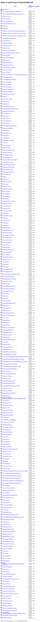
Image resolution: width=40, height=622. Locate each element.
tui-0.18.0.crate (5, 551)
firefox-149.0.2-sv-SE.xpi (7, 239)
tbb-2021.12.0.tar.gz (6, 521)
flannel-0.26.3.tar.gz (6, 247)
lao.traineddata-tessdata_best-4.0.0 (9, 303)
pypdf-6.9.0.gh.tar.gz (6, 444)
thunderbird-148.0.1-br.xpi (7, 534)
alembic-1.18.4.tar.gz (6, 60)
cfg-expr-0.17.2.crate (6, 145)
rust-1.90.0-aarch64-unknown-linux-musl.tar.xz (11, 483)
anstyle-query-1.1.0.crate (7, 69)
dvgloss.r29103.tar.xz (6, 196)
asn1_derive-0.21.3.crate (7, 81)
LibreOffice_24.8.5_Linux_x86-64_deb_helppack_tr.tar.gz (13, 30)
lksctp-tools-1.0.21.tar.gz (7, 334)
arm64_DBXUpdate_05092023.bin (9, 79)
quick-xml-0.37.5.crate (6, 451)
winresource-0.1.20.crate (7, 595)
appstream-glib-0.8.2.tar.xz (7, 77)
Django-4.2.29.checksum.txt (7, 21)
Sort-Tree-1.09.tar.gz (6, 47)
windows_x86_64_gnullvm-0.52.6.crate (10, 593)
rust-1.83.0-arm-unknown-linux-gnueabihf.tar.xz (11, 478)
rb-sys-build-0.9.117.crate (7, 456)
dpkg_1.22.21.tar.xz (6, 191)
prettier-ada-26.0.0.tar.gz (7, 424)
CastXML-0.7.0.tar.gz (6, 18)
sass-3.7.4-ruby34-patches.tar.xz (8, 487)
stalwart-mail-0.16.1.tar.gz (7, 512)
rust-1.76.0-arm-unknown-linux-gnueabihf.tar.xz (11, 473)
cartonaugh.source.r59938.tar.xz (8, 140)
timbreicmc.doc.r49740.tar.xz (7, 538)
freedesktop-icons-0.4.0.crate (7, 249)
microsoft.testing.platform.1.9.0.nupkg (9, 363)
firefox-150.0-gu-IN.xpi (6, 242)
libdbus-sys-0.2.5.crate (6, 308)
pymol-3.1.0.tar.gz (5, 439)
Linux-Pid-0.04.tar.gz (6, 40)
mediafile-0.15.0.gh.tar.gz (7, 349)
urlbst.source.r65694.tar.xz (7, 566)
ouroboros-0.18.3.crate (6, 402)
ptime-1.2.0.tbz (5, 436)
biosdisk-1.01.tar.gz (6, 118)
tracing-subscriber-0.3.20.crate (8, 543)
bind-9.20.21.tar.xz (5, 115)
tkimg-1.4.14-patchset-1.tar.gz (8, 541)
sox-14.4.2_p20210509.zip (7, 504)
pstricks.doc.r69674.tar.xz (7, 434)
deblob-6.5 (4, 176)
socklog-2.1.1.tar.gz (6, 502)
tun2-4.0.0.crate (5, 553)
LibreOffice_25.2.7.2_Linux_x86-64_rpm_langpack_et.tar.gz (14, 35)
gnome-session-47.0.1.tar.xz (7, 271)
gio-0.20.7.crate (5, 266)
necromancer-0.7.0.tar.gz (7, 376)
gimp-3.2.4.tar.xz (5, 264)
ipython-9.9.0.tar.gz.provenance (8, 288)
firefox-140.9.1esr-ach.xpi (7, 232)
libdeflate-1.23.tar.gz (6, 310)
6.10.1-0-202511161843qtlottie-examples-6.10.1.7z (12, 11)
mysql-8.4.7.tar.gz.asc (6, 371)
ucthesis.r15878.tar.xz (6, 555)
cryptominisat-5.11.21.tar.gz (7, 162)
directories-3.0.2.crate (6, 186)
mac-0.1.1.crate (5, 342)
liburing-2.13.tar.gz (6, 325)
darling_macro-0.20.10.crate (7, 169)
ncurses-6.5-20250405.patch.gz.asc (9, 373)
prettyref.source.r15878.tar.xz (8, 427)
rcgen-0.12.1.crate (5, 458)
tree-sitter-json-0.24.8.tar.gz (7, 548)
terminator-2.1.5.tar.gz (6, 524)
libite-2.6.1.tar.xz (5, 317)
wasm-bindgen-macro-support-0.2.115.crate (10, 578)
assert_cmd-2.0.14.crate (6, 84)
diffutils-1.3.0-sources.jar (7, 181)
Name (15, 6)
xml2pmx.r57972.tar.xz (6, 603)
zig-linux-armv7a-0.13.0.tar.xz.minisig (9, 615)
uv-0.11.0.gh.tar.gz (5, 571)
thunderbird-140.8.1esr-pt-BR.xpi (8, 531)
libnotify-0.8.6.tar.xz (6, 320)
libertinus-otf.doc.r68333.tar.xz (8, 312)
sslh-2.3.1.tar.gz (5, 509)
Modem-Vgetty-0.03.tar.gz (7, 43)
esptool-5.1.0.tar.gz (6, 220)
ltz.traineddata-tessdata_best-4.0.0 (8, 339)
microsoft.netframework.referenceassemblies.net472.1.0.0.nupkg (14, 361)
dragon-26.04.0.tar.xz (6, 193)
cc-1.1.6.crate (4, 142)
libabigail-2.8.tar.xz (6, 305)
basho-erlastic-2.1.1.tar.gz (7, 98)
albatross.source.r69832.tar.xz (8, 57)
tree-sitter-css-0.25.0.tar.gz (7, 546)
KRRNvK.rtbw (5, 28)
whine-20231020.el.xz (6, 583)
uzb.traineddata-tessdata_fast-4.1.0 (9, 574)
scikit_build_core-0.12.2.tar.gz (8, 490)
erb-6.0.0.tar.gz (5, 213)
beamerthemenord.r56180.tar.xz (8, 111)
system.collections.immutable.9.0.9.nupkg (10, 514)
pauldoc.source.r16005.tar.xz (7, 414)
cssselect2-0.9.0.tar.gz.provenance (8, 164)
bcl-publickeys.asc (5, 103)
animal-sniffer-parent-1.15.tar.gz (8, 67)
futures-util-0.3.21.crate (6, 259)
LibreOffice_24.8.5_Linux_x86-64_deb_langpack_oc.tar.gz (13, 33)
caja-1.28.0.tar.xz (5, 135)
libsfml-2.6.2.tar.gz (6, 322)
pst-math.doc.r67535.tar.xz (7, 431)
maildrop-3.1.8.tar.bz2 (6, 344)
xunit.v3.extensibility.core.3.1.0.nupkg (9, 610)
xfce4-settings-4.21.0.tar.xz (7, 600)
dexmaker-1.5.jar (5, 179)
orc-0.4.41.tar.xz (5, 400)
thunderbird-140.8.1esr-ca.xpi (8, 529)
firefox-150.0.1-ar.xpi (6, 244)
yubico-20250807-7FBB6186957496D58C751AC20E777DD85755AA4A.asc (13, 613)
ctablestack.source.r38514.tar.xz (8, 167)
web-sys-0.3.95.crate (6, 581)
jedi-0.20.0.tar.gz (5, 295)
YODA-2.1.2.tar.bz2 (6, 55)
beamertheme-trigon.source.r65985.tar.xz (10, 108)
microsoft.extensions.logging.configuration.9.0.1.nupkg (13, 359)
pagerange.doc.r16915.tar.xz (7, 405)
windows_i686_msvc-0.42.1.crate (8, 591)
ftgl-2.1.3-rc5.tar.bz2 (6, 254)
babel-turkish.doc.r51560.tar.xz (8, 89)
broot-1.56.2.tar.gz (5, 123)
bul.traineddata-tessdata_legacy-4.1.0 (9, 125)
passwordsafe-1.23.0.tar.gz (7, 412)
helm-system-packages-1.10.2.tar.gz (9, 278)
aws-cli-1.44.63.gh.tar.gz (7, 86)
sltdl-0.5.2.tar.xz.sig (6, 500)
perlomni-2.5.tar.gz (6, 417)
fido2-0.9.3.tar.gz (5, 225)
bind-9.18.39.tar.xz (5, 113)
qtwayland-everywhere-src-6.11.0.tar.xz (9, 448)
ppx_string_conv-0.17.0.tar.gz (8, 422)
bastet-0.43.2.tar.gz (6, 101)
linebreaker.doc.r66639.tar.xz (7, 329)
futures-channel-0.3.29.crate (7, 256)
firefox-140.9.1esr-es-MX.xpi (8, 235)
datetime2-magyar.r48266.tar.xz (8, 171)
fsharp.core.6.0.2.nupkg (6, 252)
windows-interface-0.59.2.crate (8, 588)
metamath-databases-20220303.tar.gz (9, 351)
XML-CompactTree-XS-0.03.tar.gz (9, 50)
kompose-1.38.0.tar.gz (6, 300)
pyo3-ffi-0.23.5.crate (6, 441)
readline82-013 (5, 461)
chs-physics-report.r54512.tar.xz (8, 150)
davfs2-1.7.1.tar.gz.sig (6, 174)
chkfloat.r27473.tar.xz (6, 147)
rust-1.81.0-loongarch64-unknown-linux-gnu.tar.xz (12, 475)
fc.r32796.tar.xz (5, 222)
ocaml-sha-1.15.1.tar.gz (6, 388)
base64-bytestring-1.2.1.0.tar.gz (8, 94)
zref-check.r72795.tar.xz (7, 617)
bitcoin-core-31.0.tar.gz (6, 120)
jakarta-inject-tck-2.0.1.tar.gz (7, 290)
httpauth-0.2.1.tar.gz (6, 283)
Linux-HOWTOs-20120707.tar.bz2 (9, 38)
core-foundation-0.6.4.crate (7, 154)
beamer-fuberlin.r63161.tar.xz (8, 106)
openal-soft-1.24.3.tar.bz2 (7, 390)
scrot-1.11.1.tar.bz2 (6, 492)
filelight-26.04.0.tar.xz (6, 227)
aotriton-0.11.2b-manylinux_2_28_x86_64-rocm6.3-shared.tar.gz (14, 74)
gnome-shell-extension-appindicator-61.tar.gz (11, 273)
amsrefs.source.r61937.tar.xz (7, 64)
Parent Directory (5, 9)
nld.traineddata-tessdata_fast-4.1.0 (8, 380)
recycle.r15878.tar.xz (6, 463)
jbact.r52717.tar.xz (5, 293)
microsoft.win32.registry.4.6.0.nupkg (9, 368)
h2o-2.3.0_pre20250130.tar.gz (8, 276)
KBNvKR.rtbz (5, 26)
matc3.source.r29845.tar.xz (7, 346)
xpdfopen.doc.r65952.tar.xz (7, 605)
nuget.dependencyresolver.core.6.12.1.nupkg (10, 385)
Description (37, 6)
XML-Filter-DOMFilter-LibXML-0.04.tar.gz (11, 52)
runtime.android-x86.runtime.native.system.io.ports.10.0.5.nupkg (14, 470)
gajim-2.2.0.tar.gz (5, 261)
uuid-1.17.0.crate (5, 569)
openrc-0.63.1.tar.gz (6, 395)
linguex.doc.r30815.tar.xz (7, 332)
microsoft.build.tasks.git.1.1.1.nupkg (9, 354)
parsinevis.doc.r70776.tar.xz (7, 410)
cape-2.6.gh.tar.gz (5, 137)
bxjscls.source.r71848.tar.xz (7, 128)
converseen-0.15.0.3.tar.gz (7, 152)
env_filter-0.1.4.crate (6, 208)
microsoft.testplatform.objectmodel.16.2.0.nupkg (11, 366)
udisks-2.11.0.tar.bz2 (6, 558)
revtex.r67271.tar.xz (6, 468)
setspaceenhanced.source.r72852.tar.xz (9, 495)
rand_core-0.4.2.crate (6, 453)
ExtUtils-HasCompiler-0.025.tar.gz (9, 23)
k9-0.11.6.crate (5, 298)
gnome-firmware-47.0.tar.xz (7, 269)
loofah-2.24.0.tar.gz (6, 337)
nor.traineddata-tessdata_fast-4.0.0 (8, 383)
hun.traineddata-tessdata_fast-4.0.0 (9, 286)
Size (33, 6)
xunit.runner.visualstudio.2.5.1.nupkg (9, 608)
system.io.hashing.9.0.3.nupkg (8, 519)
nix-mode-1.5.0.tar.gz (6, 378)
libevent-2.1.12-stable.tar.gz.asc (8, 315)
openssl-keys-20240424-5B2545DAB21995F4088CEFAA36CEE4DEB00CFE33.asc (14, 398)
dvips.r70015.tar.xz (6, 198)
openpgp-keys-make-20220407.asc (9, 393)
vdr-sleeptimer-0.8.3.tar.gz (7, 576)
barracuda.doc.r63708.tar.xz (7, 91)
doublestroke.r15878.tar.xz (7, 188)
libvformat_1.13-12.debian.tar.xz (8, 327)
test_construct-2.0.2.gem (7, 526)
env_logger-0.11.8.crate (6, 210)
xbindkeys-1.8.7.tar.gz (6, 598)
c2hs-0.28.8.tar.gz (5, 130)
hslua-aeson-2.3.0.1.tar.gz (7, 281)
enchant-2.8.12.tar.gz (6, 205)
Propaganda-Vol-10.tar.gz (7, 45)
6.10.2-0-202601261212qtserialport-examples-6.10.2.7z (13, 13)
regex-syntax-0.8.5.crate (6, 465)
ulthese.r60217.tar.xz (6, 560)
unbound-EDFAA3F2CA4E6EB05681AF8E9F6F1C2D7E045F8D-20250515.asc (13, 563)
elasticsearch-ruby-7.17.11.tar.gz (8, 201)
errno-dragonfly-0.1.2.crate (7, 215)
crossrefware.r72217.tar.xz (7, 157)
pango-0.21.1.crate (5, 407)
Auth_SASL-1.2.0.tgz (6, 16)
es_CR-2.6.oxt (5, 218)
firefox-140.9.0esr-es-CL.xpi (7, 230)
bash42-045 (4, 96)
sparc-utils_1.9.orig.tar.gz (7, 507)
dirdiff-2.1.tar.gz (5, 184)
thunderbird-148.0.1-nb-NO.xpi (8, 536)
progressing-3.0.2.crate (6, 429)
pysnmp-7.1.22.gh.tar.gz (6, 446)
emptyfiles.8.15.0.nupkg (7, 203)
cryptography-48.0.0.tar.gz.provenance (9, 159)
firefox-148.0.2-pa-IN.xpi (7, 237)
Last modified (30, 6)
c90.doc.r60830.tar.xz (6, 133)
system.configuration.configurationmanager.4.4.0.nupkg (13, 517)
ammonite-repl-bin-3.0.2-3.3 (7, 62)
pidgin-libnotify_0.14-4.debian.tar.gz (9, 419)
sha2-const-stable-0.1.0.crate (7, 497)
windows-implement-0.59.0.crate (8, 586)
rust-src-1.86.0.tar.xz (6, 485)
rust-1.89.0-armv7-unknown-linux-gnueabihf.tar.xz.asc (12, 480)
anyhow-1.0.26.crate (6, 72)
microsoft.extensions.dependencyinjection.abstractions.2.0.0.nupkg (15, 356)
